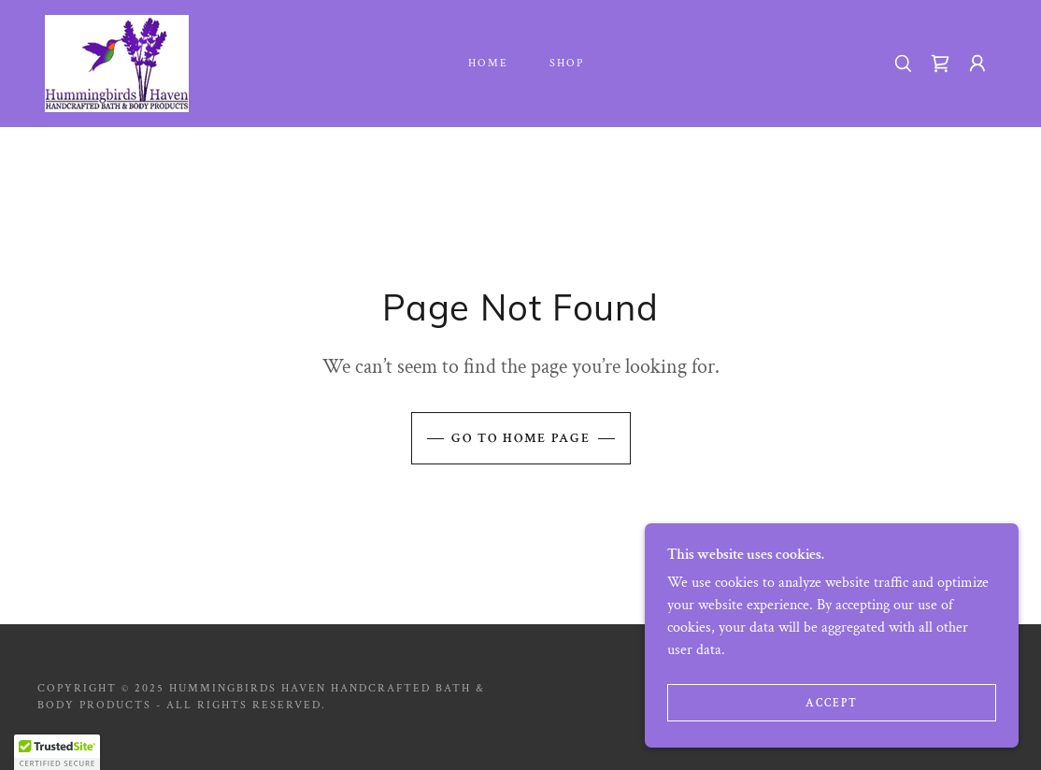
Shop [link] (566, 63)
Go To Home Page (521, 438)
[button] (977, 63)
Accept (832, 703)
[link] (117, 62)
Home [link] (488, 63)
